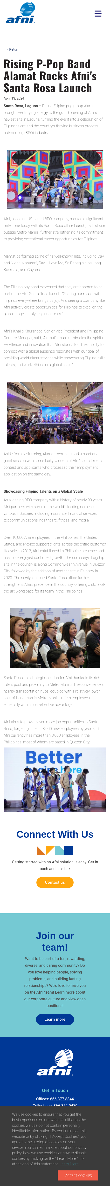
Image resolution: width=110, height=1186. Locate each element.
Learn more (55, 1019)
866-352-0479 (65, 1105)
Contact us (55, 882)
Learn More (69, 1164)
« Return (13, 49)
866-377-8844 (62, 1099)
